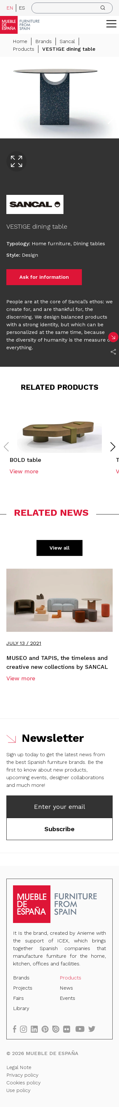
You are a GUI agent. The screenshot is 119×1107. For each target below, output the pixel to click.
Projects (23, 988)
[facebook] (16, 1028)
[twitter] (93, 1028)
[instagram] (25, 1028)
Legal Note (19, 1067)
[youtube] (82, 1028)
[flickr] (68, 1028)
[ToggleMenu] (111, 23)
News (66, 988)
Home (20, 41)
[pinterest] (47, 1028)
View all (59, 549)
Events (67, 998)
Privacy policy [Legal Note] (22, 1075)
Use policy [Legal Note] (18, 1090)
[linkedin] (36, 1028)
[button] (111, 23)
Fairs (18, 998)
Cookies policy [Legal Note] (24, 1082)
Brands (43, 41)
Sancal (67, 41)
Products (23, 49)
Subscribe (59, 830)
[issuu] (57, 1028)
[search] (72, 8)
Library (21, 1008)
